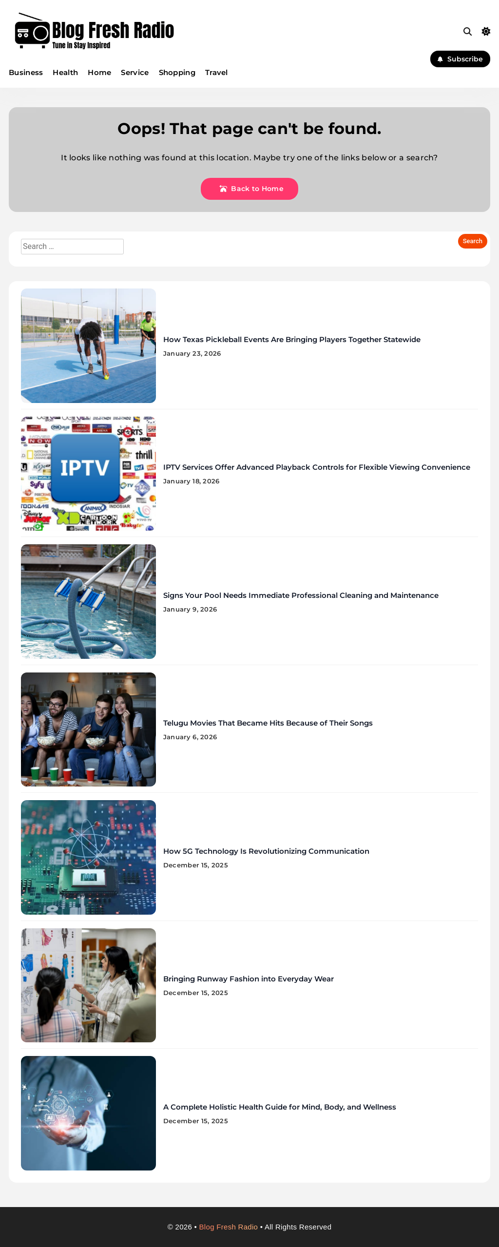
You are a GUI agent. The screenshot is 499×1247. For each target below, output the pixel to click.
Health (65, 72)
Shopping (177, 72)
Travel (216, 72)
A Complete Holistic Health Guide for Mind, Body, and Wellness (279, 1107)
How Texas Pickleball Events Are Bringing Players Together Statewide (292, 339)
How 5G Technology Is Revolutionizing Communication (266, 851)
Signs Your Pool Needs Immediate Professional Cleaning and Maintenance (301, 595)
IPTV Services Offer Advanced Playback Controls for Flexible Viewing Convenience (316, 467)
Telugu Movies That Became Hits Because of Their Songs (268, 723)
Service (135, 72)
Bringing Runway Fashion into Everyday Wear (248, 978)
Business (26, 72)
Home (99, 72)
